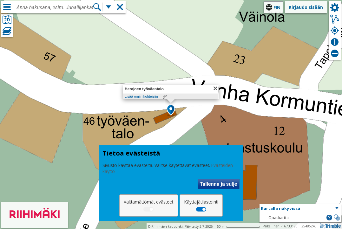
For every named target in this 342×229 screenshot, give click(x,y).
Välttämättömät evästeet (148, 202)
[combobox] (54, 7)
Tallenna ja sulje (218, 184)
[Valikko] (7, 7)
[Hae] (97, 7)
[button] (171, 110)
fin (276, 7)
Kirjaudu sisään (306, 7)
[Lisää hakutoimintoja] (108, 7)
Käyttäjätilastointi (201, 202)
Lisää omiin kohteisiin (141, 96)
